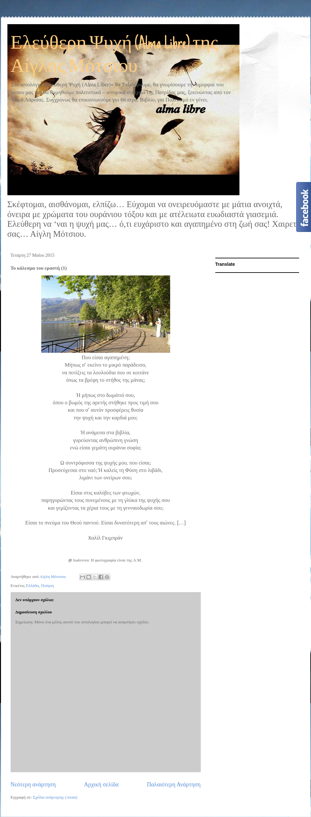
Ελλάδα (32, 585)
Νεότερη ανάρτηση (33, 784)
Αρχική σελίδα (101, 784)
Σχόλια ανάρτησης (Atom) (55, 797)
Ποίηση (47, 585)
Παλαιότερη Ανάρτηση (174, 784)
